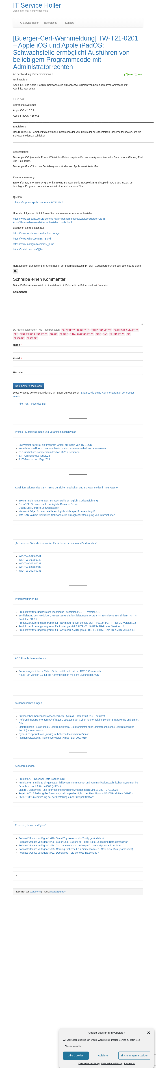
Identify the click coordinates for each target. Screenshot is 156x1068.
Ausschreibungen (24, 765)
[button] (148, 1033)
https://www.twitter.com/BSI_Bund (32, 238)
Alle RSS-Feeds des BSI (32, 403)
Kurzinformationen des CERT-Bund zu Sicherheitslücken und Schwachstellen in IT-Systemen (67, 487)
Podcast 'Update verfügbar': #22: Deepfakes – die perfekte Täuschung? (59, 852)
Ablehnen (103, 1055)
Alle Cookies (75, 1055)
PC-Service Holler (29, 22)
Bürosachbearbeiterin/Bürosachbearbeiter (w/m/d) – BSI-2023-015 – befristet (62, 716)
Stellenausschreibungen (28, 703)
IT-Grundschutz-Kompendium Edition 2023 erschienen (49, 452)
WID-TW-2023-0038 (30, 570)
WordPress (35, 891)
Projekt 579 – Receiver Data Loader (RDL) (42, 778)
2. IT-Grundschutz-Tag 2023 (34, 459)
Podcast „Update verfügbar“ (30, 825)
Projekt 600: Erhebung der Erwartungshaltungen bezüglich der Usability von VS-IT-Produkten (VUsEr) (76, 793)
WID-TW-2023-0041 (30, 556)
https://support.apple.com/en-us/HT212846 (39, 202)
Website (18, 372)
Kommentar (20, 292)
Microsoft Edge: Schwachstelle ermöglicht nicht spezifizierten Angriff (57, 511)
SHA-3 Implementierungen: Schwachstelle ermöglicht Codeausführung (58, 500)
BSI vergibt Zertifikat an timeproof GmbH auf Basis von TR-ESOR (55, 444)
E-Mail (17, 358)
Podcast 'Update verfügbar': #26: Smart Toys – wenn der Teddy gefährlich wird (62, 838)
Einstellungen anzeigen (134, 1055)
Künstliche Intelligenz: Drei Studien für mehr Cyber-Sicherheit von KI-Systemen (63, 448)
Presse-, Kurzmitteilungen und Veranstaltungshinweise (45, 431)
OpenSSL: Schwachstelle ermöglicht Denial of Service (49, 504)
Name (17, 344)
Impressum (129, 1064)
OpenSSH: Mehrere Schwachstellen (39, 507)
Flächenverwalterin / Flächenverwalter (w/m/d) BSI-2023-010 (53, 737)
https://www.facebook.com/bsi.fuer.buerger (37, 233)
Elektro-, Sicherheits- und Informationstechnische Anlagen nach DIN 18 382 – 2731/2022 (68, 789)
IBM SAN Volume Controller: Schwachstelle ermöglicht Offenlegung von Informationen (67, 515)
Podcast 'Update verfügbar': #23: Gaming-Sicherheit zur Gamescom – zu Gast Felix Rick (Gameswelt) (76, 849)
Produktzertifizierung (26, 598)
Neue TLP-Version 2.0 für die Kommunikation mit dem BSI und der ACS (59, 674)
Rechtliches (52, 22)
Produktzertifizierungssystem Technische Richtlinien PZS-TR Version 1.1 (59, 611)
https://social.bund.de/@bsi (28, 249)
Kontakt (69, 22)
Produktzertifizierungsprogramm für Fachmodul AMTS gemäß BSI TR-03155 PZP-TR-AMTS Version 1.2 (77, 630)
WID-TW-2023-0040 (30, 559)
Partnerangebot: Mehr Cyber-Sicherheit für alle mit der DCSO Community (60, 671)
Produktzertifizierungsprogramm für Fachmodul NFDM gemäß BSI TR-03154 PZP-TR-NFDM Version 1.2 (77, 622)
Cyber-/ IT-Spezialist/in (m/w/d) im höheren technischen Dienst (53, 734)
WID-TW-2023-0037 (30, 567)
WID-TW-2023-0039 (30, 563)
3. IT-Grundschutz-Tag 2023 (34, 455)
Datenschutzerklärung (89, 1064)
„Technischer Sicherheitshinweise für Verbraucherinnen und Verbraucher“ (56, 543)
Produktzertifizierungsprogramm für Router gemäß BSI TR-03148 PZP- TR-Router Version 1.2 (71, 626)
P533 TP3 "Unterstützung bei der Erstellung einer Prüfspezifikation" (56, 797)
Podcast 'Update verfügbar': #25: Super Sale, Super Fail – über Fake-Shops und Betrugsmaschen (73, 841)
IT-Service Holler (37, 5)
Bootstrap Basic (58, 891)
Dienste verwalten (73, 1046)
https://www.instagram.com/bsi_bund (33, 244)
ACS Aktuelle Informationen (30, 658)
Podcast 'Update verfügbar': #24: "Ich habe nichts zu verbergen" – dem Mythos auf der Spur (70, 845)
